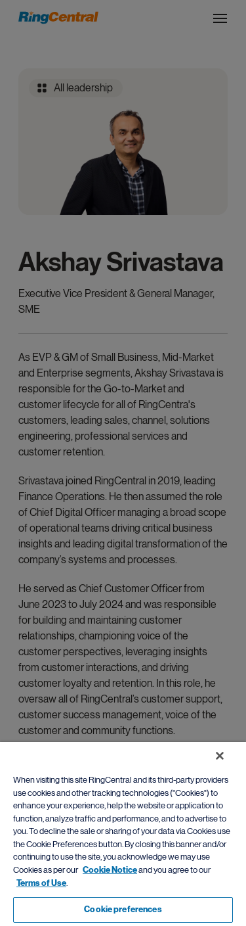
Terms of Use (41, 883)
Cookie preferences (122, 909)
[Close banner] (220, 756)
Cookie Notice (110, 870)
